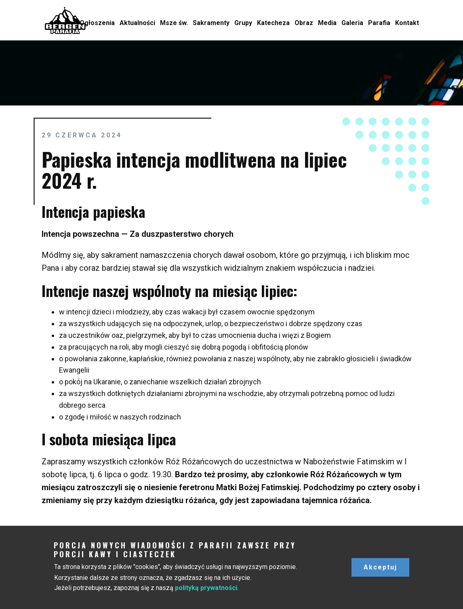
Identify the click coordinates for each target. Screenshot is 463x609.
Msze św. (174, 23)
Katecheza (273, 23)
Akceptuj (380, 567)
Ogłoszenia (97, 23)
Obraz (304, 23)
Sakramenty (211, 23)
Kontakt (407, 23)
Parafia (379, 23)
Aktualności (137, 23)
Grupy (243, 23)
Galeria (352, 23)
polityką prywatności (206, 588)
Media (327, 23)
